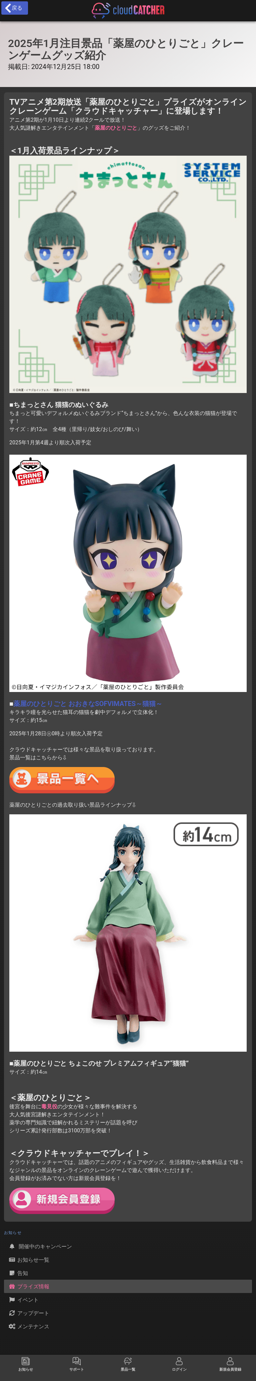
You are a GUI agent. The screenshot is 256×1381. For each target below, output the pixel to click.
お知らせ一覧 (28, 1260)
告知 (18, 1273)
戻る (13, 8)
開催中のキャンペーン (40, 1246)
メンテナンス (28, 1326)
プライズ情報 (28, 1286)
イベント (23, 1300)
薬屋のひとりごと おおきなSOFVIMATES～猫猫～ (87, 704)
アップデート (28, 1313)
